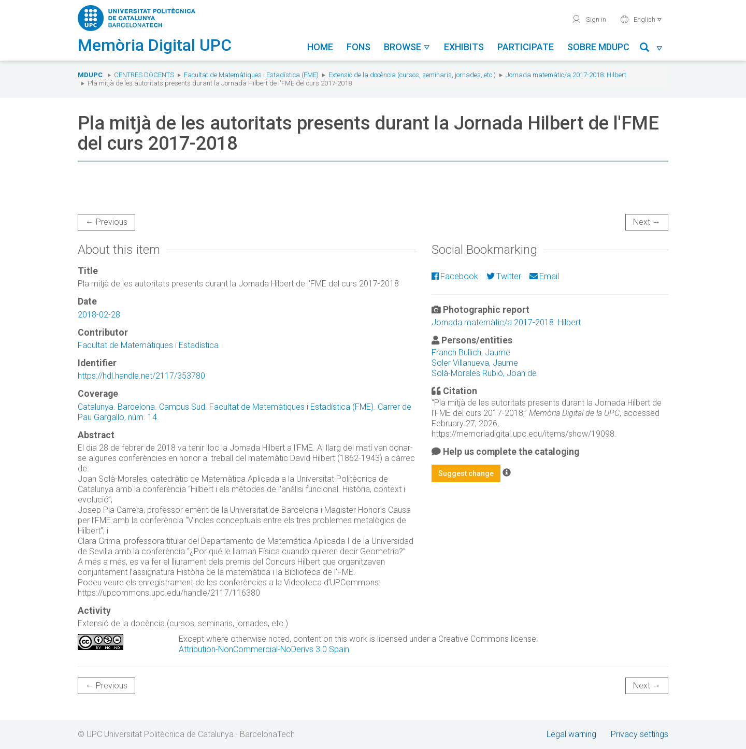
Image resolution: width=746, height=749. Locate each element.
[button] (651, 49)
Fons (358, 46)
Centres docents (144, 75)
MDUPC (90, 75)
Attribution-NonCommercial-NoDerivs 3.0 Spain (264, 649)
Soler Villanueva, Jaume (475, 363)
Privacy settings (639, 734)
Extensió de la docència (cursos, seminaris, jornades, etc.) (412, 75)
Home (320, 46)
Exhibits (464, 46)
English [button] (641, 19)
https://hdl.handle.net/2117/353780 (141, 376)
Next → (647, 222)
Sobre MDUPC (598, 46)
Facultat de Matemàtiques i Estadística (148, 345)
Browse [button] (407, 46)
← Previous (106, 222)
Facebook (455, 276)
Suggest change (466, 473)
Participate (525, 46)
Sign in (588, 19)
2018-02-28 (99, 315)
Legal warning (571, 734)
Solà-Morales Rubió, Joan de (484, 373)
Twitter (503, 276)
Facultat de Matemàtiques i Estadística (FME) (251, 75)
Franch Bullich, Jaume (471, 352)
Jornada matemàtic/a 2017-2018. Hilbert (566, 75)
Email (544, 276)
